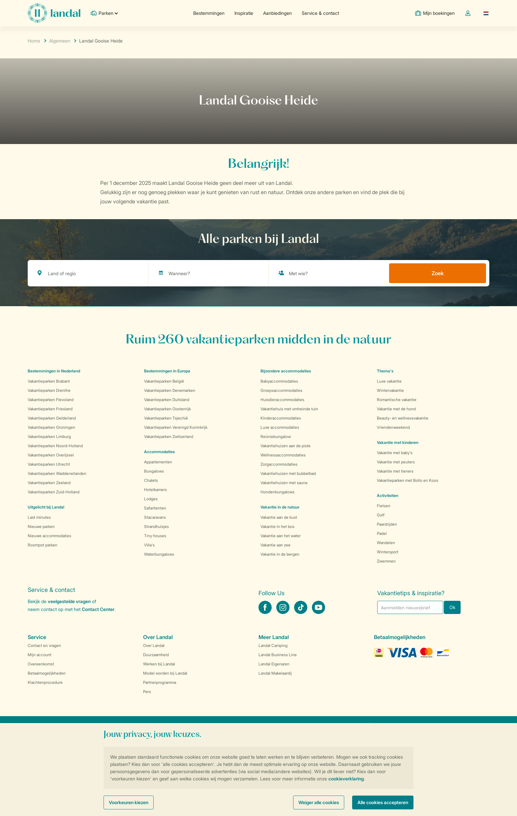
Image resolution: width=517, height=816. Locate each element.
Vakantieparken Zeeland (49, 482)
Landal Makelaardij (275, 673)
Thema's (385, 370)
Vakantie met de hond (396, 408)
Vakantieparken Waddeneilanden (57, 473)
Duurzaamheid (156, 654)
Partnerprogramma (159, 682)
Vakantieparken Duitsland (166, 399)
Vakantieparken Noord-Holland (55, 445)
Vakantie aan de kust (278, 517)
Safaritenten (155, 508)
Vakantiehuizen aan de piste (285, 445)
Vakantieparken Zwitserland (168, 436)
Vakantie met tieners (395, 471)
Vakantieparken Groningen (51, 427)
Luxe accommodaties (279, 427)
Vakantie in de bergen (279, 554)
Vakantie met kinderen (397, 442)
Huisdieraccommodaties (282, 399)
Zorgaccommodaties (278, 464)
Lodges (151, 498)
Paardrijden (387, 524)
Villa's (149, 544)
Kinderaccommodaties (280, 418)
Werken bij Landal (159, 663)
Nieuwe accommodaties (49, 535)
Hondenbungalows (277, 491)
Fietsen (383, 505)
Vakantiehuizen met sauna (283, 482)
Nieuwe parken (41, 526)
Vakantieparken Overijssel (51, 454)
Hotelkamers (155, 489)
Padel (382, 533)
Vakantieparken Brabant (49, 381)
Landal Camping (273, 645)
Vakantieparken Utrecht (49, 464)
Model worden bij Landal (165, 673)
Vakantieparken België (164, 381)
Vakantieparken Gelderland (52, 418)
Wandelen (386, 542)
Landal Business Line (277, 654)
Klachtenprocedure (45, 682)
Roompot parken (42, 544)
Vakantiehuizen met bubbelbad (288, 473)
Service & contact (320, 13)
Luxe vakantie (389, 381)
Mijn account (39, 654)
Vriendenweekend (393, 427)
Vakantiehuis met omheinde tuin (289, 408)
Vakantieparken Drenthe (49, 390)
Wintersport (387, 551)
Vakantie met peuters (396, 461)
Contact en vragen (44, 645)
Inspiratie (243, 13)
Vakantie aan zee (275, 544)
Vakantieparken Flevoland (51, 399)
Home (34, 41)
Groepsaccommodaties (281, 390)
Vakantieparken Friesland (50, 408)
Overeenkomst (41, 663)
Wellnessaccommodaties (283, 454)
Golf (380, 514)
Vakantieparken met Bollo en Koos (407, 480)
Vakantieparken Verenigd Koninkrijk (175, 427)
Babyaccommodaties (279, 381)
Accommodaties (159, 451)
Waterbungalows (159, 554)
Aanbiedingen (277, 13)
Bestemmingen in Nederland (54, 370)
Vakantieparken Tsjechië (166, 418)
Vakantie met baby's (394, 452)
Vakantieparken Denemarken (169, 390)
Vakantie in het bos (277, 526)
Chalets (151, 480)
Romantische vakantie (396, 399)
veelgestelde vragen (69, 601)
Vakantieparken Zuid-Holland (53, 491)
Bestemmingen (209, 13)
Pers (147, 691)
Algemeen (59, 41)
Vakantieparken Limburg (49, 436)
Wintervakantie (390, 390)
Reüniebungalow (275, 436)
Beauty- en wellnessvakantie (402, 418)
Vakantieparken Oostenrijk (167, 408)
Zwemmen (386, 561)
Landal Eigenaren (273, 663)
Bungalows (154, 471)
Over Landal (154, 645)
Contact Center (98, 609)
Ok (452, 607)
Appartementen (158, 461)
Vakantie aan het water (280, 535)
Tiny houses (155, 535)
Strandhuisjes (156, 526)
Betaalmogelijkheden (47, 673)
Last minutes (39, 517)
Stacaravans (155, 517)
